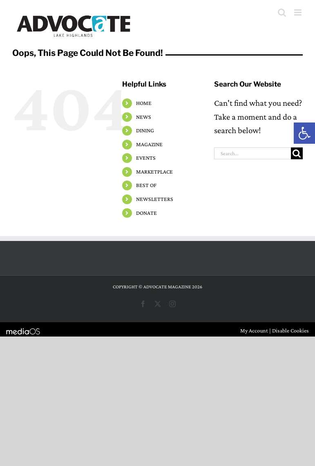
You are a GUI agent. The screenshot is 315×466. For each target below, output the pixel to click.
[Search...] (252, 153)
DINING (145, 130)
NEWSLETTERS (154, 199)
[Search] (297, 153)
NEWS (143, 117)
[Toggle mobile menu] (298, 12)
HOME (144, 103)
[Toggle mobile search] (282, 12)
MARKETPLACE (154, 171)
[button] (304, 133)
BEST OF (146, 185)
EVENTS (146, 157)
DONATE (146, 213)
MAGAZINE (149, 144)
